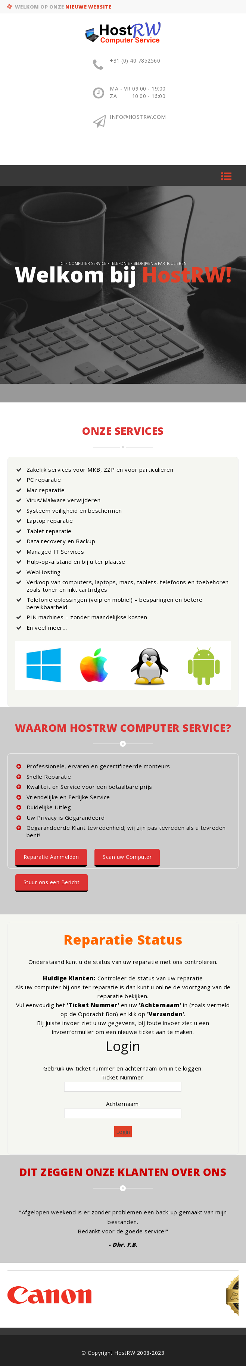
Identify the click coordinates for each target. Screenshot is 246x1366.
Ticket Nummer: (122, 1077)
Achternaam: (123, 1103)
